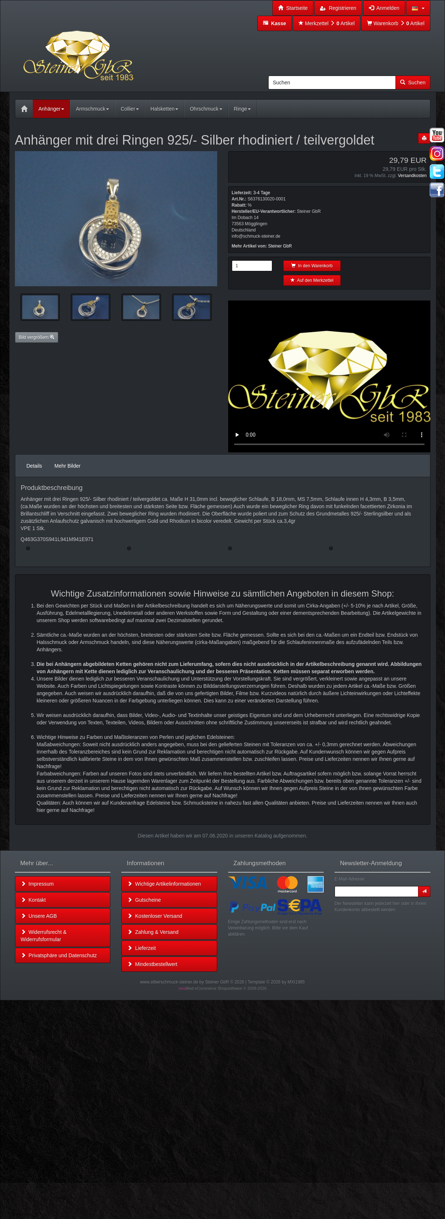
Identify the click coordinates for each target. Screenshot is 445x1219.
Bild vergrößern (36, 337)
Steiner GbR (280, 246)
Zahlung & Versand (153, 932)
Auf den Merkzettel (311, 280)
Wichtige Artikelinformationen (164, 884)
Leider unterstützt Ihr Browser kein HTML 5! (329, 376)
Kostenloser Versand (154, 916)
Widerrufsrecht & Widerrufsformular (44, 935)
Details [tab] (34, 466)
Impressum (37, 884)
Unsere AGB (39, 916)
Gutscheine (144, 900)
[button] (418, 8)
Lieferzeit (141, 948)
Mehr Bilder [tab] (67, 466)
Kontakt (33, 900)
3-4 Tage (261, 192)
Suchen (412, 82)
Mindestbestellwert (152, 964)
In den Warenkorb (312, 265)
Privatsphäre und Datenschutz (59, 955)
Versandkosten (412, 175)
